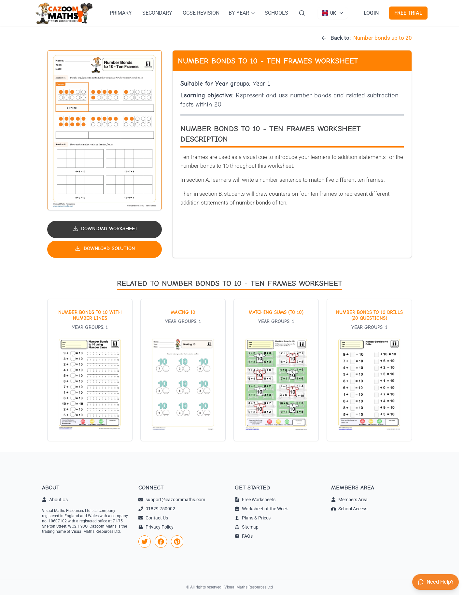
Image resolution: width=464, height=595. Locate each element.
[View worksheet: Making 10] (183, 370)
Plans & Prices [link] (253, 517)
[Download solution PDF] (104, 249)
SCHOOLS (276, 13)
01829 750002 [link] (156, 508)
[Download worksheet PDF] (104, 229)
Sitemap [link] (247, 527)
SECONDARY (157, 13)
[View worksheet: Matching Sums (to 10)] (276, 370)
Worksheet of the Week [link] (261, 508)
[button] (105, 130)
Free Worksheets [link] (255, 499)
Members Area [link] (349, 499)
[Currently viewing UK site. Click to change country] (333, 13)
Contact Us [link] (153, 517)
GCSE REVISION (201, 13)
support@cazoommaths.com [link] (171, 499)
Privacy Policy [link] (156, 527)
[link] (144, 541)
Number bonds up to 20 (382, 38)
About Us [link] (55, 499)
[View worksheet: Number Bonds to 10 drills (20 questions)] (369, 370)
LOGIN (371, 13)
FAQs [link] (244, 536)
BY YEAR (242, 13)
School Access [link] (349, 508)
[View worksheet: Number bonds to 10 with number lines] (90, 370)
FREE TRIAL (408, 13)
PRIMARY (121, 13)
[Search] (302, 13)
